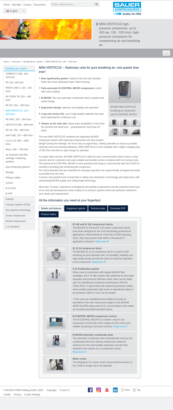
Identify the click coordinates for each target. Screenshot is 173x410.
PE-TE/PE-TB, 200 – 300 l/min (18, 98)
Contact (27, 4)
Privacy (17, 394)
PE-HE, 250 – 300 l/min (17, 105)
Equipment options (76, 208)
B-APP (9, 193)
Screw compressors (15, 215)
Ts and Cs (65, 390)
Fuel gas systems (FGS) (18, 204)
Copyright (51, 390)
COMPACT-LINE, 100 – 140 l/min (17, 75)
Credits (7, 394)
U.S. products (12, 226)
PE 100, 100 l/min (15, 82)
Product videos (48, 214)
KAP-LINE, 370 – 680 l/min (19, 135)
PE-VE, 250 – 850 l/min (17, 130)
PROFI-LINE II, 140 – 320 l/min (19, 90)
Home (6, 4)
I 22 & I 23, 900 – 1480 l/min (17, 142)
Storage (9, 172)
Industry (10, 199)
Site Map (16, 4)
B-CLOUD (11, 188)
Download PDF (118, 208)
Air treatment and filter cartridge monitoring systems (17, 158)
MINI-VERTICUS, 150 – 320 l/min (17, 112)
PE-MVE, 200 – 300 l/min (18, 119)
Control (9, 183)
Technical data (97, 208)
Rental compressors (16, 221)
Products (16, 61)
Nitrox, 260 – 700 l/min (17, 149)
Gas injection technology (18, 210)
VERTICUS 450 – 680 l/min (19, 124)
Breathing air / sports (33, 61)
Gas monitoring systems (18, 167)
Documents (39, 4)
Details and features (51, 208)
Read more (100, 241)
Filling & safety (13, 177)
